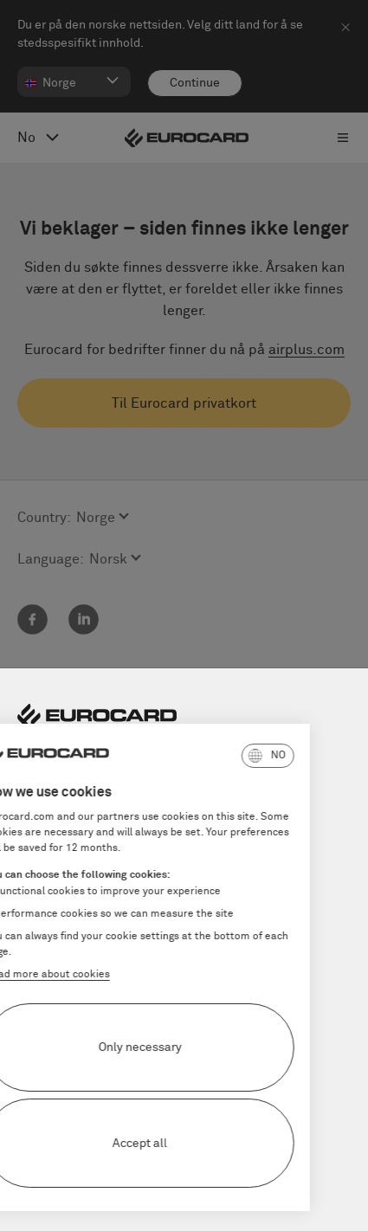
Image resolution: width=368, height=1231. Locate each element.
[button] (192, 756)
